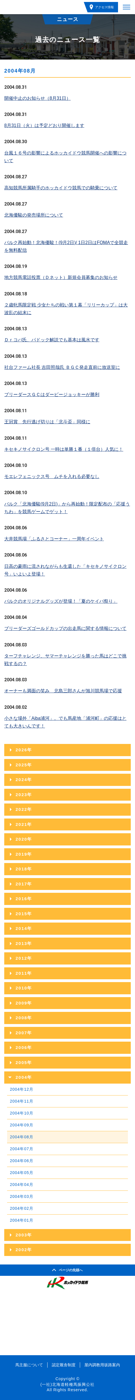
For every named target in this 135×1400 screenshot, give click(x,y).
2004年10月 (21, 1113)
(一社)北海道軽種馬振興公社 (67, 1384)
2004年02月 (21, 1208)
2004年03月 (21, 1196)
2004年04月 (21, 1184)
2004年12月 (21, 1089)
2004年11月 (21, 1101)
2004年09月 (21, 1125)
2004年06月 (21, 1160)
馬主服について (29, 1365)
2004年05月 (21, 1172)
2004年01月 (21, 1220)
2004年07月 (21, 1149)
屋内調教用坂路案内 (102, 1365)
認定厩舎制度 (64, 1365)
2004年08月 (21, 1137)
